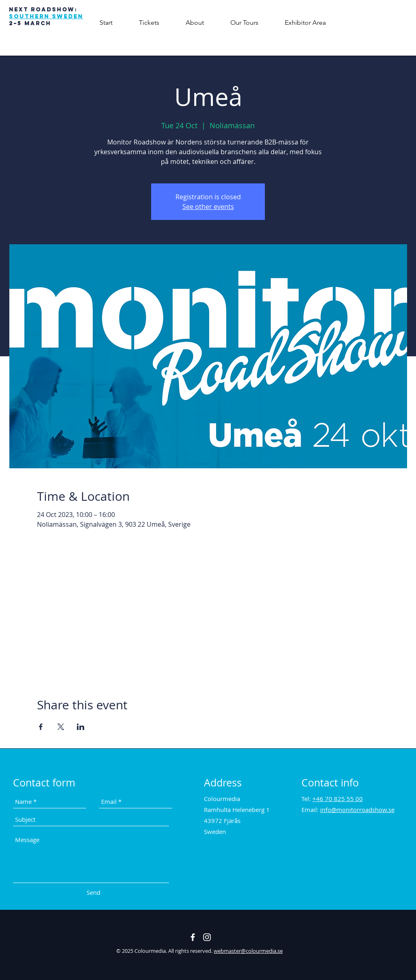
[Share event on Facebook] (41, 727)
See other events (208, 206)
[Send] (93, 892)
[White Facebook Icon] (193, 937)
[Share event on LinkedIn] (80, 727)
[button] (194, 22)
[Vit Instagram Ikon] (207, 937)
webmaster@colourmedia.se (248, 950)
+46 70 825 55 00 (337, 799)
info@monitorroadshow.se (357, 810)
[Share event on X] (61, 727)
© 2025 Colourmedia (141, 950)
